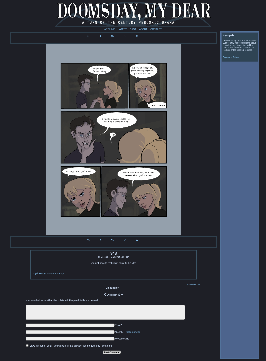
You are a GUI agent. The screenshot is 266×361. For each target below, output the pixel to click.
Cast (133, 29)
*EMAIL (127, 331)
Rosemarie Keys (55, 273)
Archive (109, 29)
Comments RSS (194, 285)
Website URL (122, 338)
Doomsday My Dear (133, 14)
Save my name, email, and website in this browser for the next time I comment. (71, 345)
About (143, 29)
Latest (122, 29)
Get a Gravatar (133, 332)
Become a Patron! (231, 57)
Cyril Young (39, 273)
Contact (156, 29)
